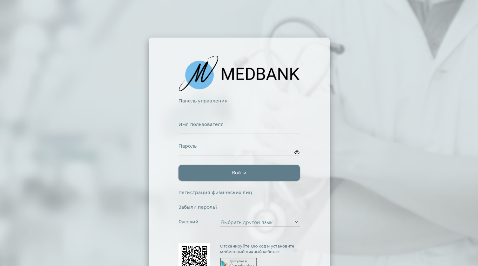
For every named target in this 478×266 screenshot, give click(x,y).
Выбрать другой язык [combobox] (247, 222)
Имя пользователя (201, 124)
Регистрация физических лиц (215, 192)
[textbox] (239, 130)
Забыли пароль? (198, 207)
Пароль (187, 146)
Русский (188, 222)
